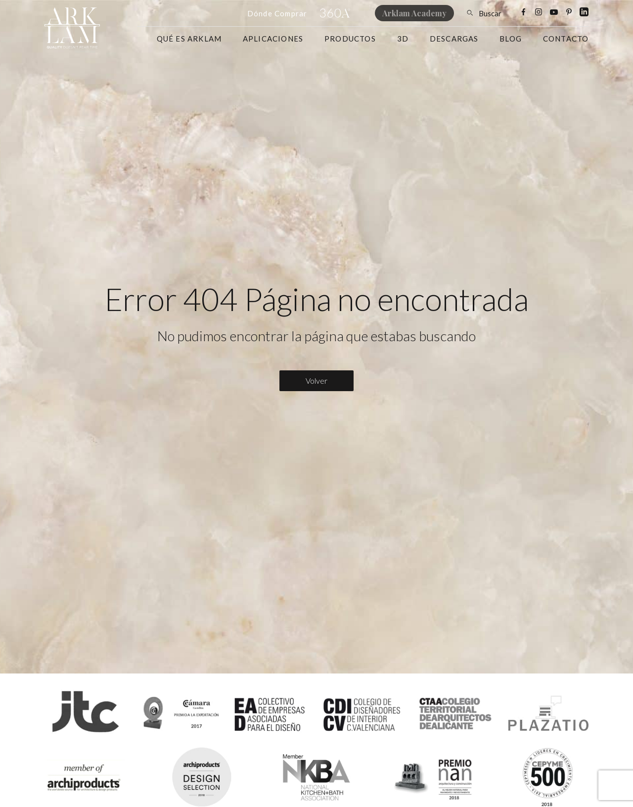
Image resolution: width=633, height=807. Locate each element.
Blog (510, 38)
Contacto (566, 38)
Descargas (454, 38)
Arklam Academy (414, 13)
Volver (316, 380)
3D (402, 38)
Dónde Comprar (277, 13)
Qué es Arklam (189, 38)
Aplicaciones (273, 38)
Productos (350, 38)
